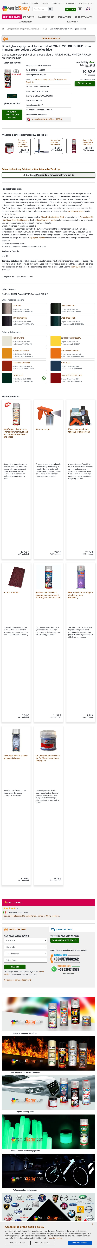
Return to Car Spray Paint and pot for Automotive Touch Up (31, 169)
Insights (45, 3)
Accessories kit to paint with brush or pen (54, 199)
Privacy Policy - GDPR (58, 1115)
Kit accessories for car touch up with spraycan (86, 199)
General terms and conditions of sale (63, 1090)
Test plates (20, 183)
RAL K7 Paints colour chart (25, 1051)
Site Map (53, 1100)
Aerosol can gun (43, 488)
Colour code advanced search (17, 762)
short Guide (76, 326)
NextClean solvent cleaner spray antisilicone (16, 631)
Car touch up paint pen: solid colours (55, 142)
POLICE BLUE (18, 435)
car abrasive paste (76, 270)
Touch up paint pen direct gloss (22, 199)
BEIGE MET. (17, 365)
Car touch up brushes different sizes (22, 214)
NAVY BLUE (65, 422)
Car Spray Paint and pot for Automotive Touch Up (27, 29)
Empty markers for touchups (86, 213)
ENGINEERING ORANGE (70, 410)
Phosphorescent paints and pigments (25, 933)
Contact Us (71, 3)
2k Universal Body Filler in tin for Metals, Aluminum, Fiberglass (48, 633)
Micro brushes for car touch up (54, 213)
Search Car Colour (11, 17)
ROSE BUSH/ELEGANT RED (71, 435)
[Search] (40, 9)
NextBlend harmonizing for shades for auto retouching (80, 562)
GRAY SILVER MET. (20, 377)
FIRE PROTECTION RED (21, 422)
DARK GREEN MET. (68, 365)
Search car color (51, 38)
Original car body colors (25, 894)
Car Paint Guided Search (64, 723)
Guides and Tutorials (29, 3)
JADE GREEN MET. (68, 377)
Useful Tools (57, 3)
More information (55, 1238)
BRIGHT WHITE (18, 397)
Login (70, 9)
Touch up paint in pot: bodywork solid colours (23, 143)
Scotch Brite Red (11, 559)
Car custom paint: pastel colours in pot (87, 185)
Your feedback (13, 685)
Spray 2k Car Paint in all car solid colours (88, 142)
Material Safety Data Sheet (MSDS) (47, 119)
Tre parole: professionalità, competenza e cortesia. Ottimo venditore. (31, 698)
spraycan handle (37, 297)
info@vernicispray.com (16, 1101)
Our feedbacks (55, 1095)
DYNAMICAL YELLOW (21, 410)
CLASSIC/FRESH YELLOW (71, 397)
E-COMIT (51, 1131)
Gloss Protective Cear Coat (52, 276)
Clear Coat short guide (46, 279)
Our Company (55, 1085)
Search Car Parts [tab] (64, 712)
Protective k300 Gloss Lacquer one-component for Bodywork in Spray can (48, 562)
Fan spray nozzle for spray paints (22, 228)
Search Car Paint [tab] (17, 712)
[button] (89, 9)
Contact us (54, 1105)
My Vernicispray (85, 3)
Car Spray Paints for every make (25, 1012)
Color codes (54, 1110)
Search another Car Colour (12, 115)
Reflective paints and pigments (25, 972)
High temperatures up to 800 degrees (25, 855)
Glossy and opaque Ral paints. (25, 815)
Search (15, 749)
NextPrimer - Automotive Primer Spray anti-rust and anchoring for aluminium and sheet (16, 492)
